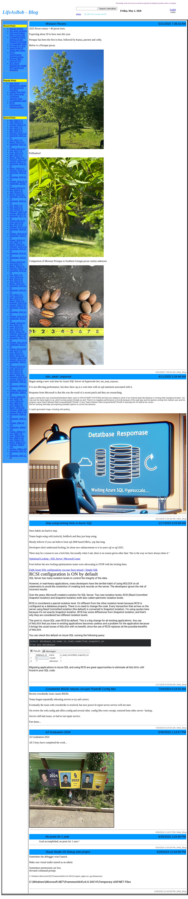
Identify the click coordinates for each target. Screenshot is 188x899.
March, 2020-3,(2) (17, 168)
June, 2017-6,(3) (16, 223)
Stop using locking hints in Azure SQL (17, 34)
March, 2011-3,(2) (17, 356)
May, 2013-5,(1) (16, 299)
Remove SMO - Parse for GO (16, 60)
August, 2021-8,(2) (17, 149)
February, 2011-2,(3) (18, 358)
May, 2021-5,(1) (16, 155)
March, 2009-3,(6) (17, 408)
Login (173, 9)
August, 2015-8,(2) (17, 262)
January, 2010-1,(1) (18, 379)
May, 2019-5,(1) (16, 190)
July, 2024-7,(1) (16, 127)
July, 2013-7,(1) (16, 295)
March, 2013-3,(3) (17, 301)
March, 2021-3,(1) (17, 158)
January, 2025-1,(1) (18, 125)
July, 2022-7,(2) (16, 140)
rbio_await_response (18, 31)
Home (78, 14)
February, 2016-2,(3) (18, 247)
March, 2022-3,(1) (17, 142)
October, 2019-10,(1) (18, 181)
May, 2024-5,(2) (16, 129)
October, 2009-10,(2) (18, 390)
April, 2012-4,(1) (16, 329)
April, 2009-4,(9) (16, 406)
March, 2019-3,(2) (17, 195)
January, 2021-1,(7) (18, 162)
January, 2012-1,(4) (18, 336)
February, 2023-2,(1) (18, 134)
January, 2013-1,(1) (18, 305)
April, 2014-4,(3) (16, 282)
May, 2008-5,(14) (17, 438)
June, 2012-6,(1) (16, 327)
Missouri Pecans (16, 29)
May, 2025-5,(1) (16, 121)
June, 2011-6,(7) (16, 353)
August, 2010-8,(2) (17, 366)
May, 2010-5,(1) (16, 371)
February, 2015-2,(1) (18, 268)
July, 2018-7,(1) (16, 205)
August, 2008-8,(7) (17, 432)
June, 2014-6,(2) (16, 277)
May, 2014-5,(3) (16, 279)
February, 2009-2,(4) (18, 410)
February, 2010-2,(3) (18, 377)
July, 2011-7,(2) (16, 351)
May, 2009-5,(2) (16, 403)
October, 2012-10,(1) (18, 316)
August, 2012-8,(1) (17, 323)
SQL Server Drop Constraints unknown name (17, 96)
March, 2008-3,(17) (17, 443)
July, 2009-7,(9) (16, 399)
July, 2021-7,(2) (16, 151)
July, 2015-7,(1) (16, 264)
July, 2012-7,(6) (16, 325)
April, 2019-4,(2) (16, 192)
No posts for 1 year (17, 46)
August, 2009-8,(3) (17, 397)
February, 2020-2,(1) (18, 171)
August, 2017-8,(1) (17, 221)
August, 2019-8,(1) (17, 188)
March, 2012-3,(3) (17, 332)
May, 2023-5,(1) (16, 131)
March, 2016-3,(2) (17, 245)
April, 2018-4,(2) (16, 210)
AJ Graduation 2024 (18, 44)
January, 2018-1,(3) (18, 214)
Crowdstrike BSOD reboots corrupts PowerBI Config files (18, 39)
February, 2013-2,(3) (18, 303)
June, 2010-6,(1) (16, 369)
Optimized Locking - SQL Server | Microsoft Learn (54, 558)
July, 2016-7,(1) (16, 242)
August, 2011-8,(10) (18, 349)
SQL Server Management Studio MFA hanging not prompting (18, 66)
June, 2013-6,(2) (16, 297)
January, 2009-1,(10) (18, 412)
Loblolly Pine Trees (17, 92)
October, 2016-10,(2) (18, 234)
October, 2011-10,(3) (18, 342)
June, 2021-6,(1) (16, 153)
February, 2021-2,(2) (18, 160)
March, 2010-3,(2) (17, 375)
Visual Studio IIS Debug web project (17, 49)
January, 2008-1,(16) (18, 449)
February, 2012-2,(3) (18, 334)
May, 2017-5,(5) (16, 225)
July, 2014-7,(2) (16, 275)
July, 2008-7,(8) (16, 434)
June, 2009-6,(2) (16, 401)
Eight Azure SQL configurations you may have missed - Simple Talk (63, 570)
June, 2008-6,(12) (17, 436)
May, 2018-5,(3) (16, 208)
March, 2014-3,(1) (17, 284)
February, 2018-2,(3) (18, 212)
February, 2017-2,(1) (18, 227)
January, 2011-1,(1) (18, 360)
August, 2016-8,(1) (17, 240)
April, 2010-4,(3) (16, 373)
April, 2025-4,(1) (16, 123)
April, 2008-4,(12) (17, 440)
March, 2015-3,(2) (17, 266)
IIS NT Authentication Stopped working (16, 55)
